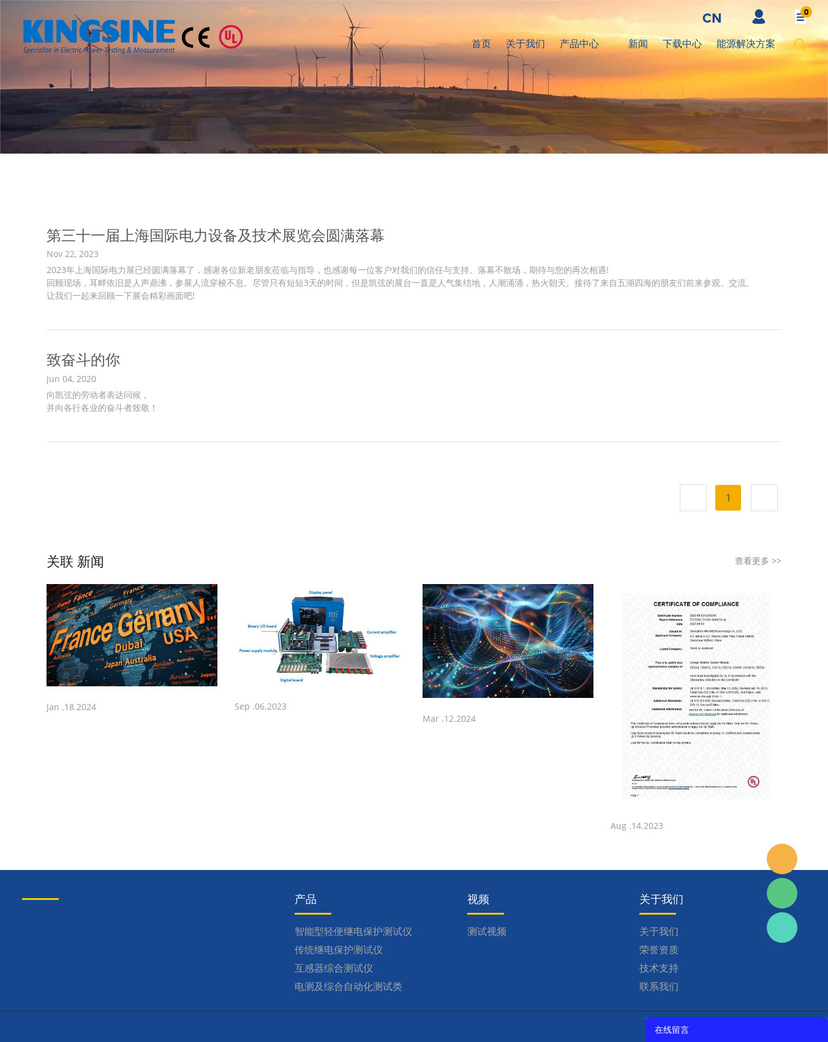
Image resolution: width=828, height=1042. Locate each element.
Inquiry (782, 859)
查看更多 (758, 560)
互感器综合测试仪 (334, 968)
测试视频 (486, 931)
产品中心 (579, 43)
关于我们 (525, 43)
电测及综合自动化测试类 (348, 986)
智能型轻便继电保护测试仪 (353, 931)
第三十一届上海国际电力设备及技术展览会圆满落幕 (216, 235)
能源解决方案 (746, 43)
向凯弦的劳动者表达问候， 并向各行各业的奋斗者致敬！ (102, 401)
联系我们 (659, 986)
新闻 (638, 43)
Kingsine (782, 927)
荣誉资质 (659, 949)
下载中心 (682, 43)
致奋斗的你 (83, 359)
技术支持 (659, 968)
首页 (481, 43)
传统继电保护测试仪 (339, 949)
